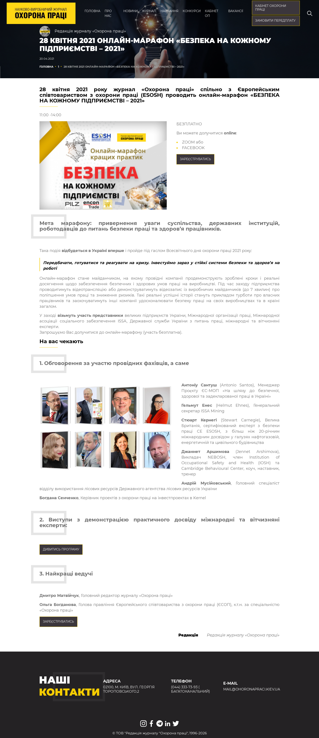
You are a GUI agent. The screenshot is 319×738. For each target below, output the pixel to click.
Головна (92, 11)
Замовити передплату (275, 20)
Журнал (149, 11)
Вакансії (235, 11)
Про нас (108, 13)
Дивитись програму (61, 549)
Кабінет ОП (211, 13)
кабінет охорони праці (270, 7)
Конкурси (192, 11)
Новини (130, 11)
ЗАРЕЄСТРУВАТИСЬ (195, 159)
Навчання (169, 11)
